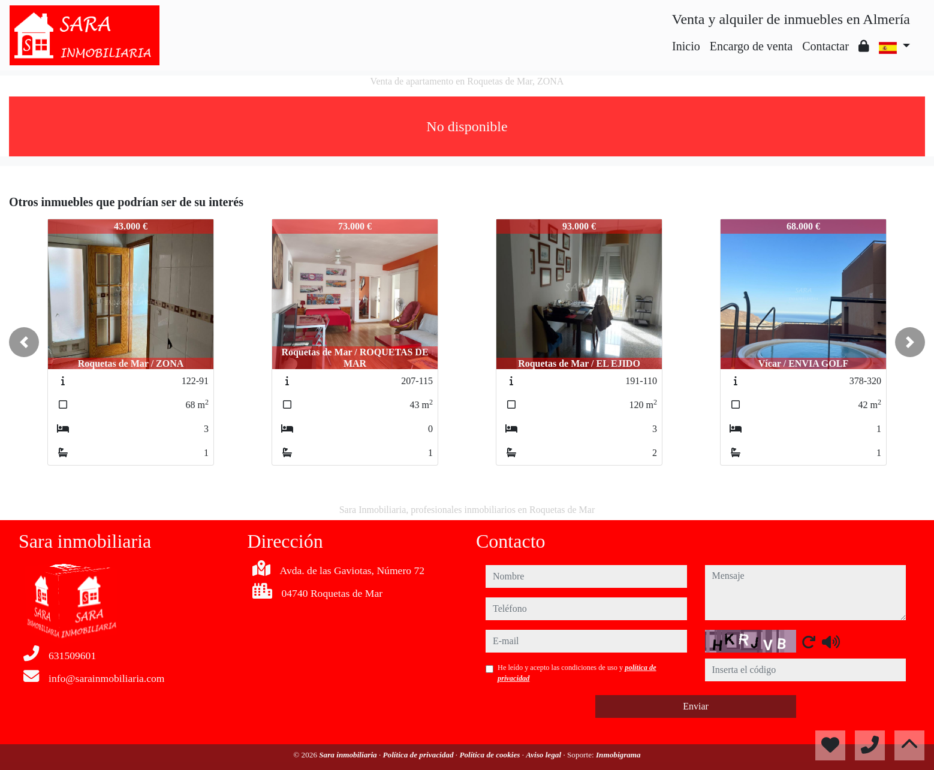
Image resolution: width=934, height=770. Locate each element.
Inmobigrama (618, 754)
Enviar (696, 706)
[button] (24, 342)
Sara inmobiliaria (349, 754)
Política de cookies (490, 754)
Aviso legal (544, 754)
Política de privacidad (419, 754)
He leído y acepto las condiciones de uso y (577, 673)
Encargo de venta (751, 46)
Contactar (825, 46)
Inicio (686, 46)
